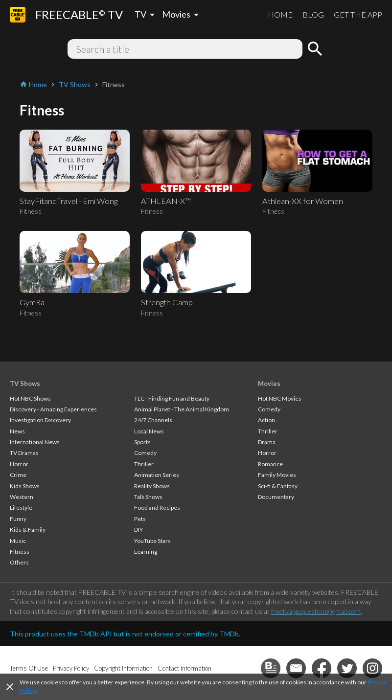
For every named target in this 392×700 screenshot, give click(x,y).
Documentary (276, 496)
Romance (270, 464)
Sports (142, 442)
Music (18, 540)
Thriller (144, 464)
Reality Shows (152, 486)
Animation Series (156, 474)
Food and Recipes (157, 507)
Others (19, 562)
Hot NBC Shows (30, 398)
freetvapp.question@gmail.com (316, 611)
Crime (18, 474)
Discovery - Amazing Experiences (53, 409)
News (17, 431)
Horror (19, 464)
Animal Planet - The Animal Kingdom (181, 409)
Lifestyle (21, 507)
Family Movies (277, 474)
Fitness (19, 551)
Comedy (145, 452)
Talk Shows (148, 496)
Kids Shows (25, 486)
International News (35, 442)
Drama (267, 442)
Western (21, 496)
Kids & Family (28, 529)
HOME (280, 14)
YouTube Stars (152, 540)
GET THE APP (358, 14)
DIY (138, 529)
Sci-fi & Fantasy (278, 486)
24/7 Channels (153, 420)
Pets (140, 518)
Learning (145, 551)
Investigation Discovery (40, 420)
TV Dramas (24, 452)
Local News (149, 431)
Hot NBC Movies (279, 398)
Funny (18, 518)
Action (266, 420)
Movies (269, 383)
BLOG (313, 14)
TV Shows (25, 383)
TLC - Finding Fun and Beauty (171, 398)
